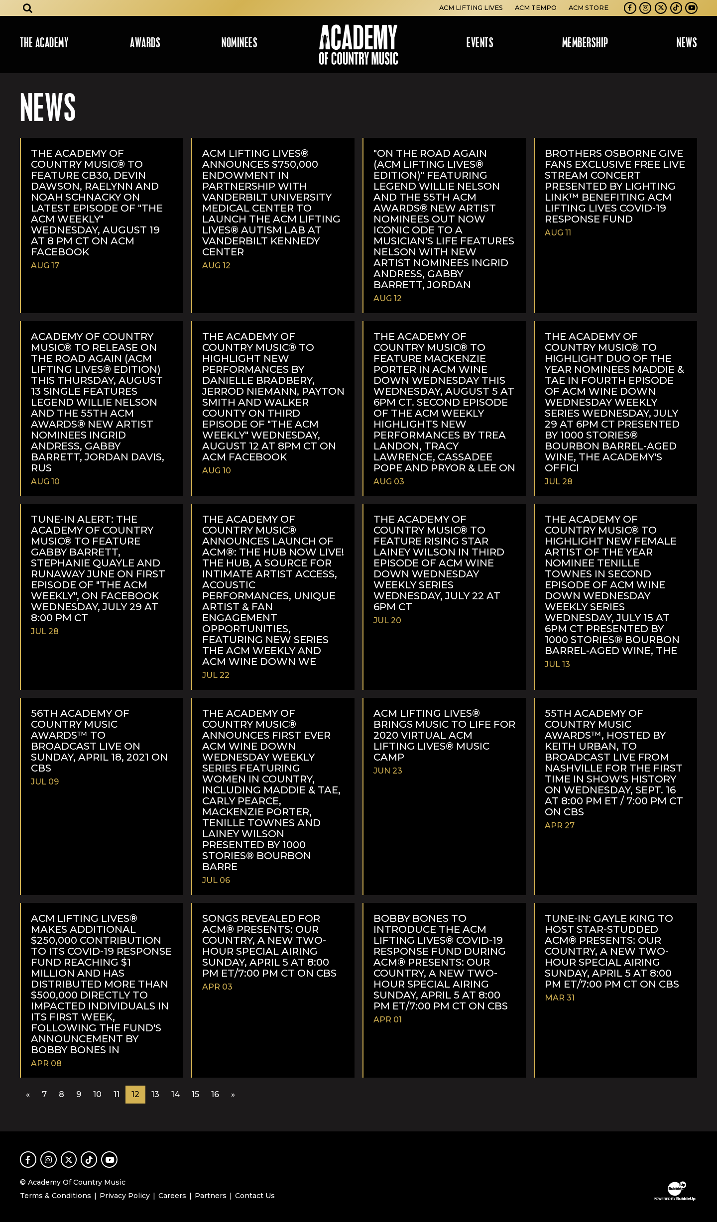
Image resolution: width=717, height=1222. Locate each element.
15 (195, 1094)
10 (97, 1094)
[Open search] (28, 8)
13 (155, 1094)
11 (117, 1094)
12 (135, 1094)
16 (215, 1094)
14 (175, 1094)
